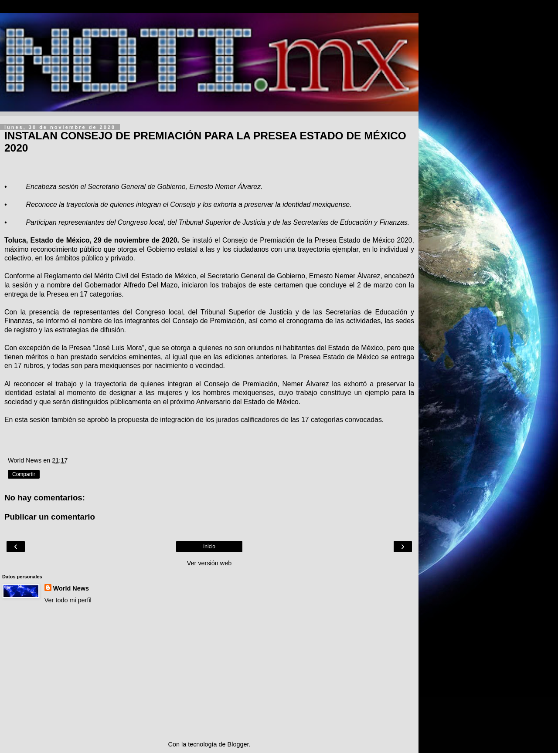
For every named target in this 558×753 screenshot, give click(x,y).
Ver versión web (209, 563)
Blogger (238, 744)
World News (71, 588)
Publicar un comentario (49, 516)
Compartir (23, 474)
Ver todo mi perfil (68, 600)
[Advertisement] (209, 672)
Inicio (209, 547)
